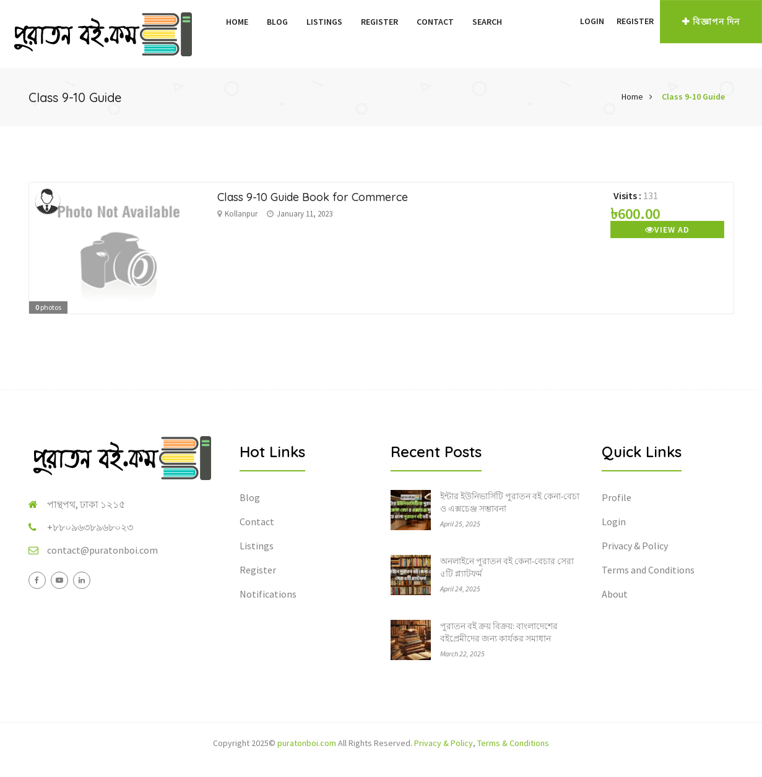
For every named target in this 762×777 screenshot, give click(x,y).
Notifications (268, 594)
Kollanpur (241, 213)
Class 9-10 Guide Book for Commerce (312, 197)
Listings (324, 21)
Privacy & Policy (635, 545)
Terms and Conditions (648, 570)
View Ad (667, 229)
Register (379, 21)
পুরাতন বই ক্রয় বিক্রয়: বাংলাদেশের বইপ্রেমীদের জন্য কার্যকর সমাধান (499, 632)
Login (592, 21)
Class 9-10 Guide (693, 96)
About (615, 594)
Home (237, 21)
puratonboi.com (306, 743)
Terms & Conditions (513, 743)
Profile (616, 497)
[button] (567, 21)
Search (487, 21)
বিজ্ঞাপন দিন (711, 21)
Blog (277, 21)
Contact (435, 21)
